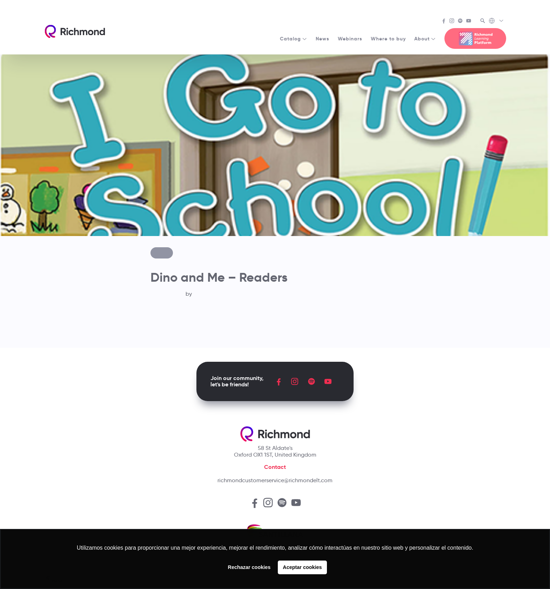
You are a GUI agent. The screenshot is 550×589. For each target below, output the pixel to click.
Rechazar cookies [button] (249, 567)
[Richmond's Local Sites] (496, 21)
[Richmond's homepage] (75, 31)
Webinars (350, 38)
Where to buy (388, 38)
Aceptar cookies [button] (302, 567)
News (322, 38)
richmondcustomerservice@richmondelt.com (275, 480)
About (425, 38)
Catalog (293, 38)
